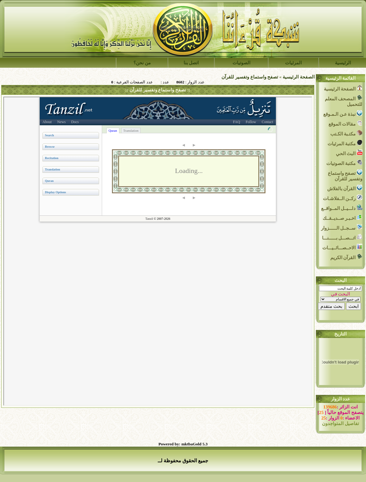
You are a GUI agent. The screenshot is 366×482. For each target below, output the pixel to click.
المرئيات (293, 62)
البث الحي (349, 153)
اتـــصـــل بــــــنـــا (342, 237)
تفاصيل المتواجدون (340, 423)
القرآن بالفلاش (344, 188)
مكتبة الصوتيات (344, 162)
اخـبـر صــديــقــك (342, 217)
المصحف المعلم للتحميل (343, 101)
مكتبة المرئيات (345, 143)
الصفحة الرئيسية (299, 76)
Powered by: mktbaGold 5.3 (183, 444)
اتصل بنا (191, 62)
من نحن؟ (142, 62)
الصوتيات (241, 62)
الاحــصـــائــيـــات (342, 247)
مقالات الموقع (345, 123)
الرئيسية (343, 62)
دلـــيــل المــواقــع (341, 207)
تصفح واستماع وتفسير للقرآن (249, 76)
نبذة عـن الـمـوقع (342, 113)
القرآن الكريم (346, 257)
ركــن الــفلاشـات (342, 198)
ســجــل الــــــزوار (341, 227)
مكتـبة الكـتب (346, 133)
